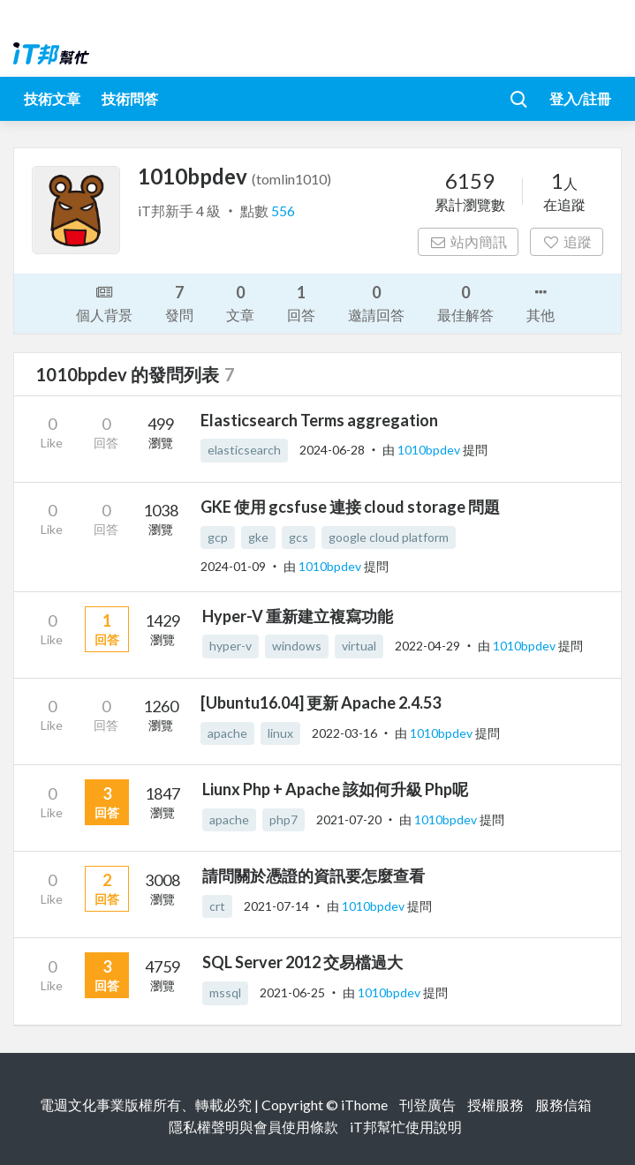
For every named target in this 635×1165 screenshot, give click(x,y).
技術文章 (52, 98)
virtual (359, 645)
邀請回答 (376, 302)
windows (296, 645)
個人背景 (104, 302)
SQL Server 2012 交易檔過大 (302, 962)
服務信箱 (563, 1104)
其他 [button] (540, 302)
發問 (179, 302)
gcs (298, 537)
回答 (301, 302)
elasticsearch (244, 449)
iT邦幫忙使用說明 (406, 1126)
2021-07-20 (349, 819)
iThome (364, 1104)
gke (258, 537)
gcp (218, 537)
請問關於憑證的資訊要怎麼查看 (313, 875)
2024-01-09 (233, 566)
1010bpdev (430, 449)
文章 (240, 302)
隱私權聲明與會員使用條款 (253, 1126)
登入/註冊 (580, 98)
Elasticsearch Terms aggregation (319, 420)
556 (283, 210)
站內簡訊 (468, 241)
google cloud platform (389, 537)
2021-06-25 (292, 992)
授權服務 (495, 1104)
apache (227, 732)
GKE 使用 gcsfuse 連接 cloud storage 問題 (350, 506)
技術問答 (130, 98)
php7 (283, 819)
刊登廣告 (427, 1104)
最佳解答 (465, 302)
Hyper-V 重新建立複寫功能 (297, 616)
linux (280, 732)
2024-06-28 (332, 449)
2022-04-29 (427, 645)
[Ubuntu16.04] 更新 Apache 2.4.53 (320, 702)
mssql (225, 992)
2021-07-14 (276, 905)
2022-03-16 (344, 732)
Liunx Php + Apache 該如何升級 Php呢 (335, 789)
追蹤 (566, 241)
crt (217, 905)
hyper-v (230, 645)
